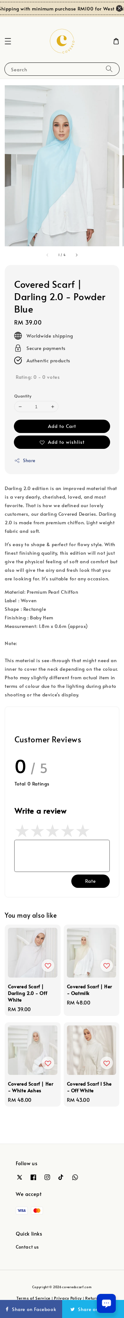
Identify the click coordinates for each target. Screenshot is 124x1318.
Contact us (27, 1247)
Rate (90, 880)
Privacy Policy (68, 1298)
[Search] (109, 69)
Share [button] (24, 460)
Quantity (22, 396)
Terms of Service (33, 1298)
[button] (8, 41)
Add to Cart (62, 426)
